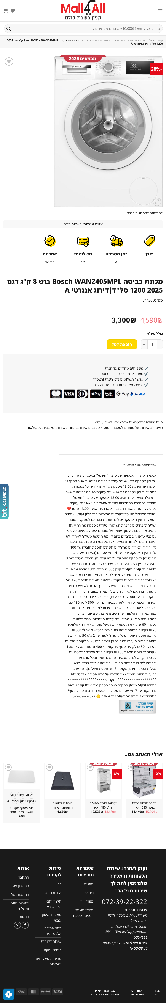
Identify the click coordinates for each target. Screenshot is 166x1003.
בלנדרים (86, 40)
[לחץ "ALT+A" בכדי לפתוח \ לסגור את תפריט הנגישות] (8, 994)
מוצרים (134, 40)
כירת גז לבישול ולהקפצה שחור (63, 805)
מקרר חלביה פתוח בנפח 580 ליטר (144, 805)
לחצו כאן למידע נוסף (110, 422)
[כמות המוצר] (152, 344)
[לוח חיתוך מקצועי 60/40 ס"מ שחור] (22, 776)
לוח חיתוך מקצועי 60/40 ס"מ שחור (22, 810)
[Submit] (8, 28)
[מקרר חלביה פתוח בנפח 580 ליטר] (144, 781)
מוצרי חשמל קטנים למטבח (110, 40)
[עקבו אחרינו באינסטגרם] (17, 925)
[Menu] (160, 10)
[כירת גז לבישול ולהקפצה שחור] (62, 781)
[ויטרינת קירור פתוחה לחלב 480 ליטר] (103, 781)
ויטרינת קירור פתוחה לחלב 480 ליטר (103, 805)
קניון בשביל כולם (153, 40)
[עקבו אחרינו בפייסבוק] (25, 925)
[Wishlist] (13, 11)
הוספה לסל (122, 344)
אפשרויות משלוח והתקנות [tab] (139, 465)
